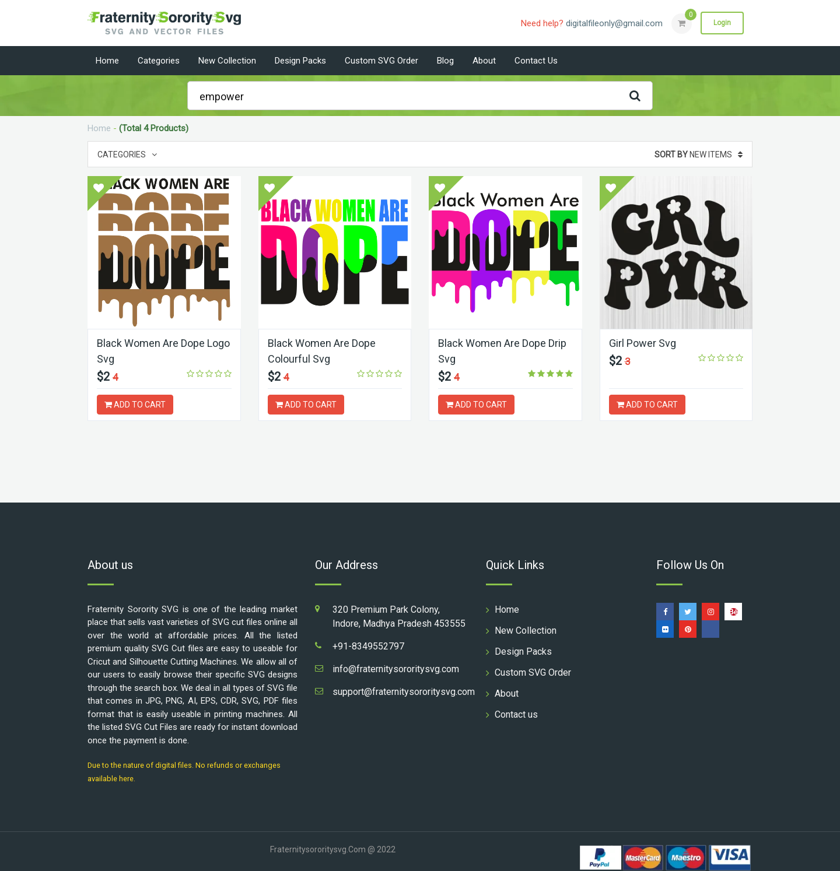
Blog (445, 60)
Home (107, 60)
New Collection (227, 60)
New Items (698, 154)
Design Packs (300, 60)
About (484, 60)
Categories (159, 60)
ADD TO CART (135, 404)
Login (722, 23)
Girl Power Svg (642, 343)
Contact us (536, 60)
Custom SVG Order (381, 60)
